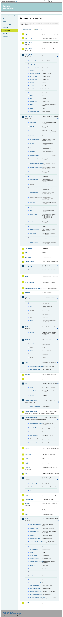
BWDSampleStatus (34, 531)
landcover (28, 454)
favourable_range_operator (36, 67)
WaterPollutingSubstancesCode (36, 442)
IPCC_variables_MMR (35, 369)
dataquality (28, 266)
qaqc (31, 207)
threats (31, 104)
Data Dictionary (15, 12)
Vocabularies (6, 30)
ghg (26, 362)
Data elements (7, 24)
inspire (27, 448)
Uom (31, 568)
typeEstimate (33, 233)
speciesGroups (33, 490)
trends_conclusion (34, 111)
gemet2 (27, 339)
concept (32, 343)
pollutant (32, 395)
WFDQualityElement (35, 588)
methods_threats (34, 76)
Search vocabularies (27, 29)
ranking (31, 98)
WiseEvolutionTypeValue (36, 594)
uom (26, 514)
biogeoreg (32, 64)
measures (32, 70)
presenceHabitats (34, 188)
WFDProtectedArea (34, 585)
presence (32, 92)
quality (31, 95)
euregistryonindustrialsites (33, 288)
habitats (32, 143)
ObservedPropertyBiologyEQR (36, 561)
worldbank (28, 603)
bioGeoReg (32, 126)
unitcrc (31, 320)
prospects (32, 202)
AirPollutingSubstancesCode (36, 423)
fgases (27, 326)
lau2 (26, 463)
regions (31, 486)
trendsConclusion (34, 229)
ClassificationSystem (35, 538)
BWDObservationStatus (35, 524)
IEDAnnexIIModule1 (31, 400)
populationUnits (34, 179)
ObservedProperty (34, 558)
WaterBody (32, 579)
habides (27, 374)
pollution (32, 82)
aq (26, 34)
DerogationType (33, 427)
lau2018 (27, 467)
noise (27, 495)
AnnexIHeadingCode (35, 406)
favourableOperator (34, 139)
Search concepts (38, 29)
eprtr (26, 276)
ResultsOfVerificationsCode (36, 431)
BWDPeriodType (34, 528)
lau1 (26, 458)
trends (31, 108)
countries (32, 135)
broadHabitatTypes (34, 483)
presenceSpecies (34, 192)
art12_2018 (28, 42)
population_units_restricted (36, 89)
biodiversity (28, 248)
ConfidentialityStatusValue (36, 541)
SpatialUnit (32, 565)
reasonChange (33, 214)
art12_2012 (28, 38)
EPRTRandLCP (30, 282)
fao (26, 297)
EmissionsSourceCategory (36, 546)
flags (31, 306)
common (28, 257)
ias (26, 379)
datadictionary (29, 261)
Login (47, 1)
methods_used (33, 79)
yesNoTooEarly (33, 238)
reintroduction (33, 101)
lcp (26, 473)
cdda (26, 252)
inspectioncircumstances (36, 390)
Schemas (5, 27)
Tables (4, 21)
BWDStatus (32, 535)
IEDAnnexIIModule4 (31, 417)
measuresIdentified (34, 155)
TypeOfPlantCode (34, 435)
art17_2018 (28, 116)
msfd (26, 478)
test (26, 510)
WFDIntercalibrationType (36, 582)
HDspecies (32, 148)
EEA (10, 1)
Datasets (5, 19)
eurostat (27, 292)
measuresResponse (35, 171)
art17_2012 (28, 55)
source (31, 350)
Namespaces (6, 36)
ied (26, 383)
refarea (31, 313)
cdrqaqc (32, 130)
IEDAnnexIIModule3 (31, 411)
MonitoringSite (33, 555)
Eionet (9, 12)
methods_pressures (35, 73)
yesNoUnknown (33, 242)
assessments (33, 60)
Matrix (31, 552)
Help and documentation (9, 16)
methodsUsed (33, 176)
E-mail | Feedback (8, 612)
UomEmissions (33, 572)
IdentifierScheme (34, 549)
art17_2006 (28, 49)
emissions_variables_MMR (36, 366)
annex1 (31, 387)
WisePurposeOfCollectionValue (36, 597)
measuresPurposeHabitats (36, 163)
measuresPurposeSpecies (36, 167)
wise (26, 518)
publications (29, 499)
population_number (34, 85)
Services (5, 33)
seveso (27, 503)
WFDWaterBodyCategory (36, 591)
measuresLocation (34, 159)
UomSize (32, 576)
